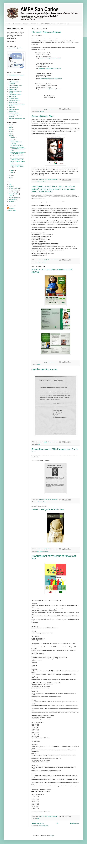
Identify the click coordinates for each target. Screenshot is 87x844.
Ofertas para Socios (63, 24)
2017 (10, 129)
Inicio (57, 823)
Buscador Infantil (13, 89)
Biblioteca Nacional (13, 87)
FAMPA (10, 195)
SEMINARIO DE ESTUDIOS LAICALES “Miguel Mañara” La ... (17, 149)
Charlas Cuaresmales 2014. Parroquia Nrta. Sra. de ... (17, 158)
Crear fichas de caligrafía (15, 94)
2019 (10, 125)
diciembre (13, 137)
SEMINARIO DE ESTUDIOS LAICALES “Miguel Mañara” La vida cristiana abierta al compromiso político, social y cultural (53, 189)
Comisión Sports (13, 192)
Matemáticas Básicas (14, 109)
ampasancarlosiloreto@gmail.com (15, 48)
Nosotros (25, 24)
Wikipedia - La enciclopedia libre (17, 118)
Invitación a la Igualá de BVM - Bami (47, 509)
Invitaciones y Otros (41, 181)
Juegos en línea (13, 102)
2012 (10, 177)
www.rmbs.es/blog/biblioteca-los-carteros (50, 68)
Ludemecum (12, 107)
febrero (12, 170)
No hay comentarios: (53, 109)
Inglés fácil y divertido (14, 100)
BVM (38, 551)
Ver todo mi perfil (11, 210)
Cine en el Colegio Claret (42, 116)
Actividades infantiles (14, 82)
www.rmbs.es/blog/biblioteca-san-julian (50, 58)
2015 (10, 133)
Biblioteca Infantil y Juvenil (15, 85)
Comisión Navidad (13, 190)
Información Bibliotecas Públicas (46, 32)
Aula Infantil (12, 83)
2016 (10, 131)
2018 (10, 127)
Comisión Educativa (14, 188)
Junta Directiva (40, 111)
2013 (10, 175)
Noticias (8, 24)
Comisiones (34, 24)
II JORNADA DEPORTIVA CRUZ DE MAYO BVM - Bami (16, 166)
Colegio (38, 364)
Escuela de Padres (13, 98)
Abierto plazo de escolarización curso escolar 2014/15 (18, 153)
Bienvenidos (16, 24)
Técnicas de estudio (14, 113)
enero (12, 172)
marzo (12, 140)
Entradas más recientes (38, 823)
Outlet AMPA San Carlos (48, 24)
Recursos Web (12, 111)
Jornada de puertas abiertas (44, 369)
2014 (10, 136)
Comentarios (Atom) (43, 825)
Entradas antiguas (74, 823)
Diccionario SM (12, 96)
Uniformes (11, 201)
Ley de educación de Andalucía (16, 75)
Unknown (11, 208)
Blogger (52, 835)
